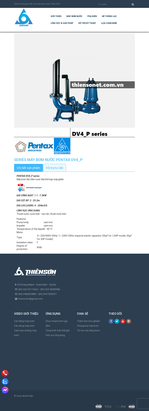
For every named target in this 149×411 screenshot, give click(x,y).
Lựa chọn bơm (109, 23)
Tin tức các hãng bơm (88, 330)
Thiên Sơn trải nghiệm (88, 321)
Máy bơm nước (74, 16)
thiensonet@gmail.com (30, 298)
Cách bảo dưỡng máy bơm (25, 333)
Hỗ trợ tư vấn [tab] (54, 168)
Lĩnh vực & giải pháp (62, 23)
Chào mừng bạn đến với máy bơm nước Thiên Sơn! (37, 4)
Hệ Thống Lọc (109, 16)
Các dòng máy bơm (24, 325)
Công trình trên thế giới (57, 330)
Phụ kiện (92, 16)
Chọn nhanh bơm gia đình (56, 323)
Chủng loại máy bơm (88, 325)
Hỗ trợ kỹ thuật (87, 23)
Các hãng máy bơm (24, 321)
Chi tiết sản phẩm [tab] (28, 168)
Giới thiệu (56, 16)
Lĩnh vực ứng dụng (55, 335)
